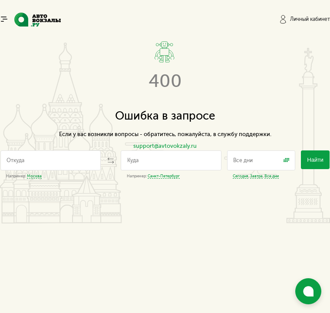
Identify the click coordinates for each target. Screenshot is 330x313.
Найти (315, 159)
